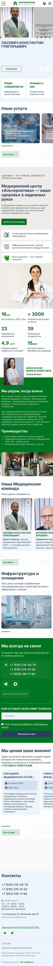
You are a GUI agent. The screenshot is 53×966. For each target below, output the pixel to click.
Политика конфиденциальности (17, 947)
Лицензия (6, 943)
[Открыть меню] (3, 3)
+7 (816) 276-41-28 (22, 669)
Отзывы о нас (36, 84)
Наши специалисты (13, 84)
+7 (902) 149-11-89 (22, 674)
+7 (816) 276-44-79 (23, 665)
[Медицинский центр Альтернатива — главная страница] (24, 3)
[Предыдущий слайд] (42, 69)
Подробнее (11, 69)
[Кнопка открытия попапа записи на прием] (50, 3)
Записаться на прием (14, 222)
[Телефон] (26, 716)
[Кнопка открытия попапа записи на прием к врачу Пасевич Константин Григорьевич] (28, 502)
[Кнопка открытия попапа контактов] (44, 3)
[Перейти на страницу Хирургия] (20, 128)
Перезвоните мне (26, 734)
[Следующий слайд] (49, 69)
